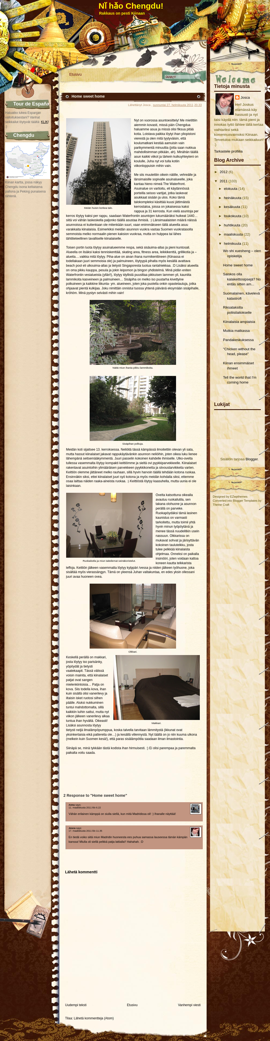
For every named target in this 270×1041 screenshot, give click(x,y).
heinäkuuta (232, 198)
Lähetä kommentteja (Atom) (94, 1018)
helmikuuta (232, 244)
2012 (223, 172)
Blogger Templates (245, 500)
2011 (223, 181)
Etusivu (75, 74)
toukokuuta (232, 216)
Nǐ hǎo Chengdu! (131, 5)
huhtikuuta (232, 225)
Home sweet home (238, 265)
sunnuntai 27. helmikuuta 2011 (173, 105)
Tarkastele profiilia (228, 151)
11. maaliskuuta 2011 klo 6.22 (85, 807)
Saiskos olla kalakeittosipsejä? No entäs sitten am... (242, 279)
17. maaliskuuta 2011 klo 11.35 (85, 831)
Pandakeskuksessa (238, 340)
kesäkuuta (232, 207)
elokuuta (230, 189)
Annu (72, 805)
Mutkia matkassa (236, 331)
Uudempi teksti (75, 1005)
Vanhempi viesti (189, 1005)
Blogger (252, 459)
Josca (245, 97)
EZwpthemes (238, 496)
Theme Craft (221, 504)
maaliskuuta (233, 234)
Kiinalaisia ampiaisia (239, 322)
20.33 (198, 105)
